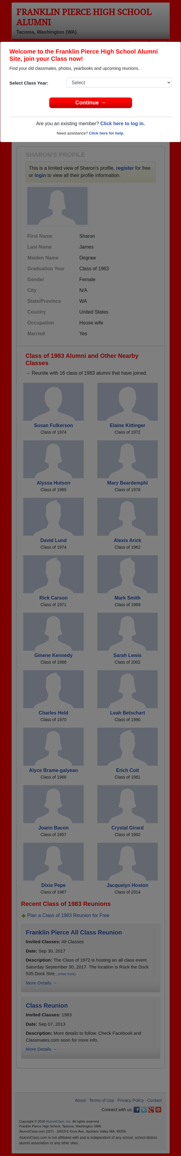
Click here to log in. (122, 123)
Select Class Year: (28, 82)
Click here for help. (106, 133)
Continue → (90, 103)
